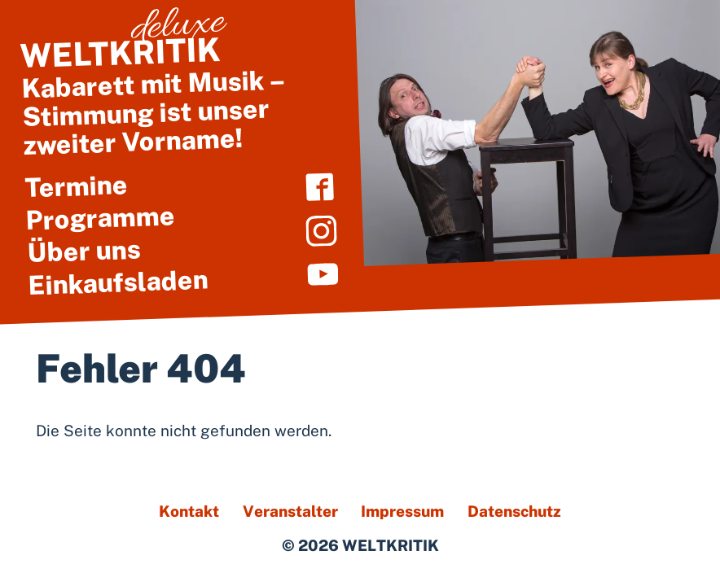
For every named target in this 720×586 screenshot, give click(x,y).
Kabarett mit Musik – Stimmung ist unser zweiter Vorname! (175, 94)
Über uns (84, 250)
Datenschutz (514, 511)
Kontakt (189, 511)
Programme (100, 217)
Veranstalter (290, 511)
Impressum (402, 511)
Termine (76, 186)
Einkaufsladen (118, 282)
